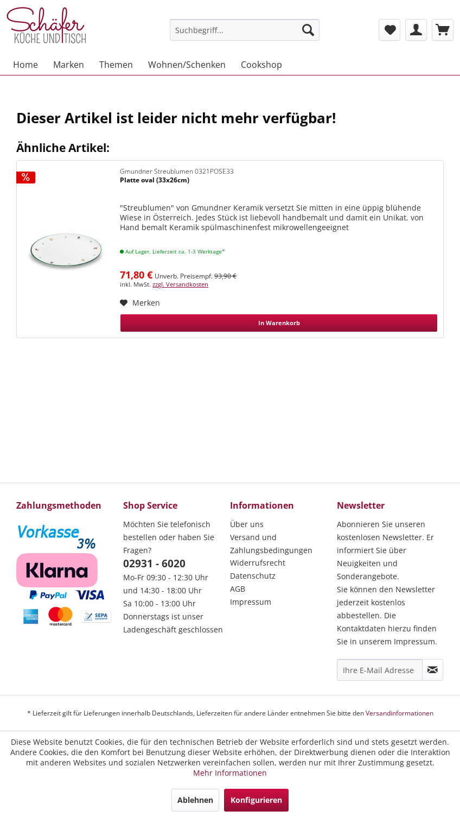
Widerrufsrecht (257, 563)
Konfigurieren (256, 800)
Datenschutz (253, 576)
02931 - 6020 (154, 563)
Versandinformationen (399, 713)
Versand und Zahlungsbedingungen (271, 543)
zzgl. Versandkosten (180, 284)
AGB (237, 589)
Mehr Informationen (230, 773)
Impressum (250, 602)
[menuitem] (245, 30)
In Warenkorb (279, 323)
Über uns (247, 524)
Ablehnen (195, 800)
